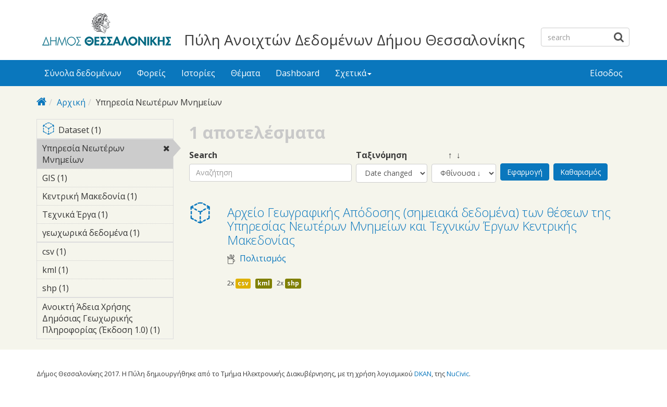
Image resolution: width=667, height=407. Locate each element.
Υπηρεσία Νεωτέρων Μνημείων (107, 155)
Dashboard (297, 73)
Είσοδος (606, 73)
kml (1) (84, 270)
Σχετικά (353, 73)
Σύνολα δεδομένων (82, 73)
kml (263, 283)
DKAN (422, 373)
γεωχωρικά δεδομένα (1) (107, 234)
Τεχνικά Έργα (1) (107, 216)
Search (203, 155)
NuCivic (458, 373)
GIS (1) (83, 178)
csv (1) (82, 251)
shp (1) (85, 288)
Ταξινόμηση (381, 155)
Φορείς (151, 73)
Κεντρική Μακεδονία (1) (107, 197)
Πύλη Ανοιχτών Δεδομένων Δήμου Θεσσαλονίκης (354, 39)
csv (243, 283)
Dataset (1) (107, 131)
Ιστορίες (198, 73)
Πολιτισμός (263, 258)
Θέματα (245, 73)
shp (293, 283)
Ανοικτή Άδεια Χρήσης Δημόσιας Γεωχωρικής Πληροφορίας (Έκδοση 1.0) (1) (107, 320)
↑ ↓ (446, 155)
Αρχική (71, 102)
